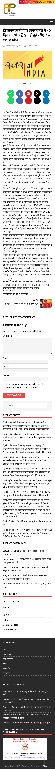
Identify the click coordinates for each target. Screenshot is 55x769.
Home (5, 649)
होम (4, 677)
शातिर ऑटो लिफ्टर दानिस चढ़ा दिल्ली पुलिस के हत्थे (32, 722)
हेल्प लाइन (6, 673)
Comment (7, 335)
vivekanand (32, 45)
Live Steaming (9, 654)
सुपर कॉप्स (6, 668)
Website (7, 375)
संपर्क (5, 663)
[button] (51, 22)
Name (6, 358)
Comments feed (10, 624)
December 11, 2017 (14, 45)
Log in (6, 614)
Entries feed (8, 619)
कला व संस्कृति (8, 659)
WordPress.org (10, 629)
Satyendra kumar (11, 550)
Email (6, 366)
